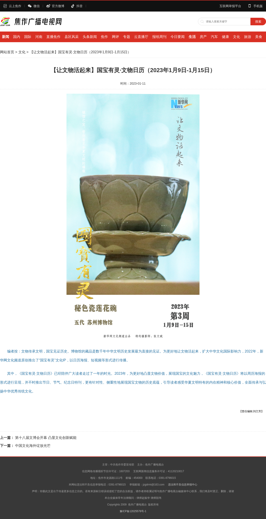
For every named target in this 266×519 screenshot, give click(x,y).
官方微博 (58, 6)
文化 (236, 37)
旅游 (247, 37)
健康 (225, 37)
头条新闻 (90, 37)
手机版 (258, 6)
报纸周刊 (159, 37)
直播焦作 (53, 37)
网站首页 (7, 52)
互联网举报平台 (230, 6)
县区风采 (72, 37)
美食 (258, 37)
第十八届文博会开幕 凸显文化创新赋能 (45, 438)
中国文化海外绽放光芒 (33, 446)
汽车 (214, 37)
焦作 (104, 37)
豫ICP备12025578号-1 (133, 511)
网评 (115, 37)
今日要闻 (177, 37)
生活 (192, 37)
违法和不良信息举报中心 (182, 484)
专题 (126, 37)
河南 (38, 37)
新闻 (5, 37)
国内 (16, 37)
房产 (203, 37)
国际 (27, 37)
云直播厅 (141, 37)
